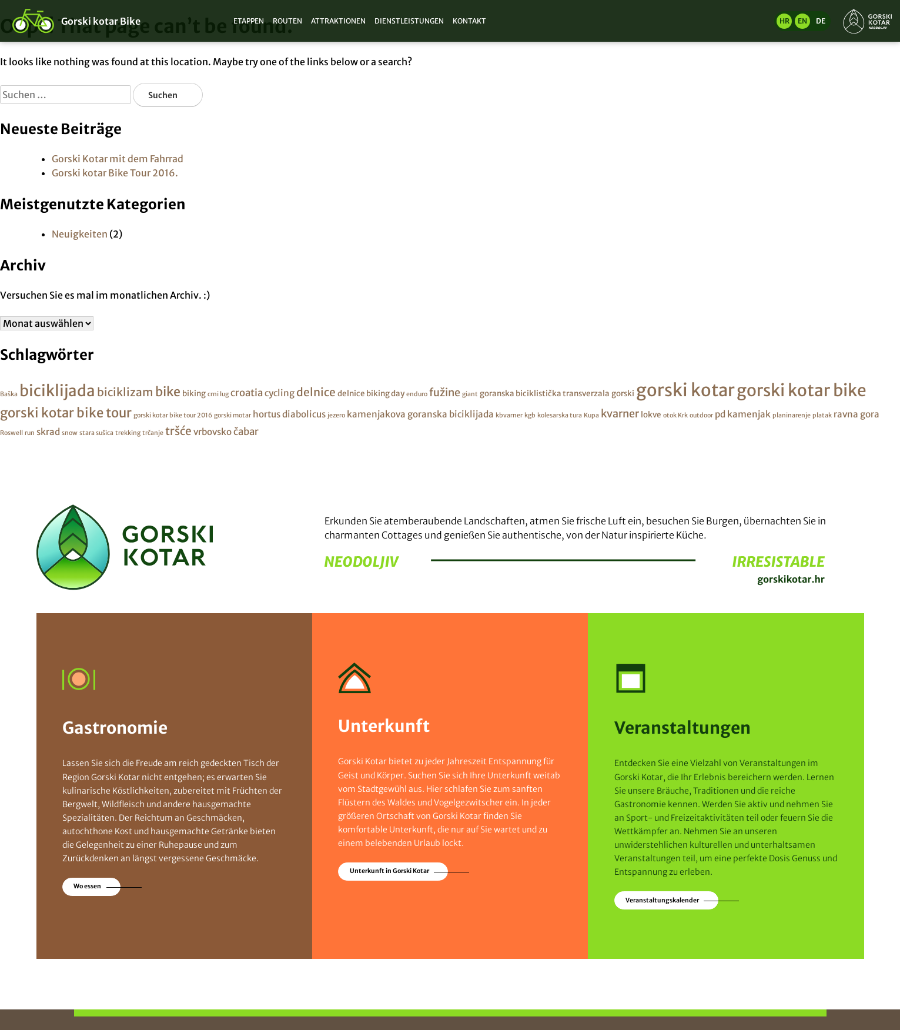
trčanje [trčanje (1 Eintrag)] (152, 433)
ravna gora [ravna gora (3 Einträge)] (856, 414)
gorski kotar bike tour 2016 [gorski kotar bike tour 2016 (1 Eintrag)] (172, 415)
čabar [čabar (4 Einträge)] (246, 431)
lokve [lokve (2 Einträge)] (651, 415)
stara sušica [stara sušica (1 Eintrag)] (96, 433)
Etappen (248, 20)
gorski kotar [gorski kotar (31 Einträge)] (685, 390)
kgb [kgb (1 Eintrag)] (530, 415)
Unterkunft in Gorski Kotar (389, 871)
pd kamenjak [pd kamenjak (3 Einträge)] (743, 414)
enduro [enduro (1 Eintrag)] (416, 394)
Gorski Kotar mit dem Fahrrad (117, 159)
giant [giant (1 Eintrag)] (470, 394)
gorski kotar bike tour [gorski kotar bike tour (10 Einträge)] (66, 412)
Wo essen (87, 886)
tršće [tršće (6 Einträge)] (178, 431)
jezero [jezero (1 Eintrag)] (336, 415)
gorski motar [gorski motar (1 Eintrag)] (232, 415)
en (802, 20)
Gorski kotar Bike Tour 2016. (115, 173)
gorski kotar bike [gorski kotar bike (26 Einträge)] (801, 390)
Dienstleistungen (409, 20)
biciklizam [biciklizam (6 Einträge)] (125, 392)
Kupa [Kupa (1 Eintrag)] (591, 415)
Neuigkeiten (80, 234)
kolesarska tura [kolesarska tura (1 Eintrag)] (559, 415)
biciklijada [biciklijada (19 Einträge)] (57, 390)
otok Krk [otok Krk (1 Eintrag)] (675, 415)
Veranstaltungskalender (662, 900)
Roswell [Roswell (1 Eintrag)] (11, 433)
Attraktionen (338, 20)
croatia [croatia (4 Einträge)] (246, 392)
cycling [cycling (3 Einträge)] (280, 393)
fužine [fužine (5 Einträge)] (444, 392)
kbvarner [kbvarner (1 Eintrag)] (509, 415)
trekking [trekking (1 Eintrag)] (127, 433)
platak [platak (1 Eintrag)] (822, 415)
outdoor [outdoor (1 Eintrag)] (701, 415)
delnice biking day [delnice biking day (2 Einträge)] (370, 394)
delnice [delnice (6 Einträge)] (316, 392)
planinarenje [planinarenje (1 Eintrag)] (791, 415)
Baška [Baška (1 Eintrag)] (9, 394)
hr (784, 20)
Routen (287, 20)
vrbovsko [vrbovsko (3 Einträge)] (212, 431)
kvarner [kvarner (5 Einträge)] (620, 413)
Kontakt (469, 20)
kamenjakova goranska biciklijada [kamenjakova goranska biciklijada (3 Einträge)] (420, 414)
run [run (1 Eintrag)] (30, 433)
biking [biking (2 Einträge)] (194, 394)
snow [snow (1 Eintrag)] (70, 433)
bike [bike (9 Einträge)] (167, 392)
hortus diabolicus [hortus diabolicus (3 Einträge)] (289, 414)
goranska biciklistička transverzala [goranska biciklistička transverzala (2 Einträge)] (545, 394)
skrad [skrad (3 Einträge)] (48, 431)
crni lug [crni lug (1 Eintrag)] (218, 394)
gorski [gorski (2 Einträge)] (622, 394)
